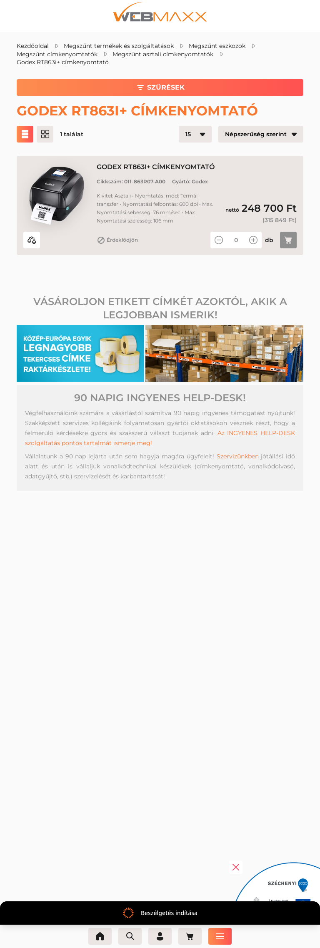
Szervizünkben (238, 456)
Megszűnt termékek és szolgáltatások (119, 46)
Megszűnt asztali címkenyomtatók (162, 54)
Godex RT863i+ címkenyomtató (63, 62)
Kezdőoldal (33, 46)
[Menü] (220, 936)
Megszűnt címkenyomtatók (57, 54)
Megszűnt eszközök (217, 46)
